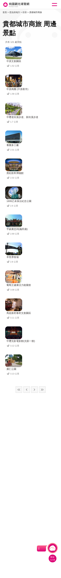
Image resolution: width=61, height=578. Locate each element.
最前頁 (19, 389)
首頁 (5, 12)
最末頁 (42, 389)
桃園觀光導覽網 (16, 4)
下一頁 (34, 389)
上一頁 (26, 389)
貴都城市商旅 (35, 12)
